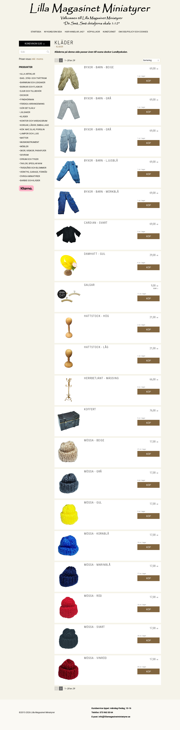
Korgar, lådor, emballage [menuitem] (34, 125)
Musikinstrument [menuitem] (29, 142)
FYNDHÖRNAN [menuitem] (27, 99)
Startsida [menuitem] (36, 31)
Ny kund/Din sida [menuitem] (53, 31)
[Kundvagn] (34, 43)
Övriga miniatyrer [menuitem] (30, 176)
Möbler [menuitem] (24, 146)
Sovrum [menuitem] (24, 154)
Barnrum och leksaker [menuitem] (32, 82)
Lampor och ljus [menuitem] (29, 133)
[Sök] (48, 52)
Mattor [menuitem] (24, 137)
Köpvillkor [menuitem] (93, 31)
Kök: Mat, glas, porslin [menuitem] (32, 129)
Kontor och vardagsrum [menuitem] (33, 120)
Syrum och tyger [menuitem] (29, 159)
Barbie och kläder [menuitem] (30, 180)
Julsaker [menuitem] (25, 112)
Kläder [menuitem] (24, 116)
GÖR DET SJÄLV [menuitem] (27, 108)
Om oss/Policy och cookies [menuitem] (133, 31)
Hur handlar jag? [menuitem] (74, 31)
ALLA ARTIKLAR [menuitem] (27, 73)
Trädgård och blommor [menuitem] (33, 167)
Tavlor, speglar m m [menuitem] (31, 163)
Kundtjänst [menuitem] (109, 31)
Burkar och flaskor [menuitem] (31, 86)
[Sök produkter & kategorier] (34, 51)
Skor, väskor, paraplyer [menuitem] (33, 150)
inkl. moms (37, 59)
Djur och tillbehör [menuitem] (30, 91)
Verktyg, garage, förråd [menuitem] (33, 171)
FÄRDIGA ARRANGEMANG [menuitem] (32, 103)
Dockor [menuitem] (24, 95)
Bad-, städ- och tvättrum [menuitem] (33, 78)
